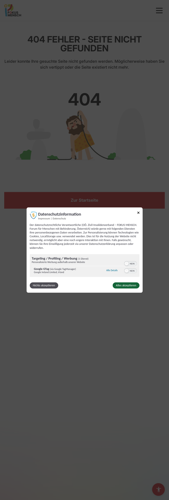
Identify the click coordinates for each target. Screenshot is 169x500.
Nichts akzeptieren (44, 285)
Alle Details (112, 270)
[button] (126, 263)
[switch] (130, 263)
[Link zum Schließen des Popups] (138, 213)
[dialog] (85, 250)
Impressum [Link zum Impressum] (44, 218)
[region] (84, 266)
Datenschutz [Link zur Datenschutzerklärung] (59, 218)
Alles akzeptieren (126, 285)
